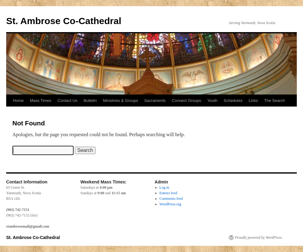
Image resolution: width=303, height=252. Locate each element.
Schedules (233, 100)
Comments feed (171, 198)
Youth (212, 100)
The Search (274, 100)
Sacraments (154, 100)
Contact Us (67, 100)
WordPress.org (170, 204)
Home (18, 100)
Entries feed (168, 193)
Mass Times (40, 100)
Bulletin (90, 100)
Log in (164, 187)
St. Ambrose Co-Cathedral (63, 21)
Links (253, 100)
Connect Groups (186, 100)
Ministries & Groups (120, 100)
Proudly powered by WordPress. (259, 237)
